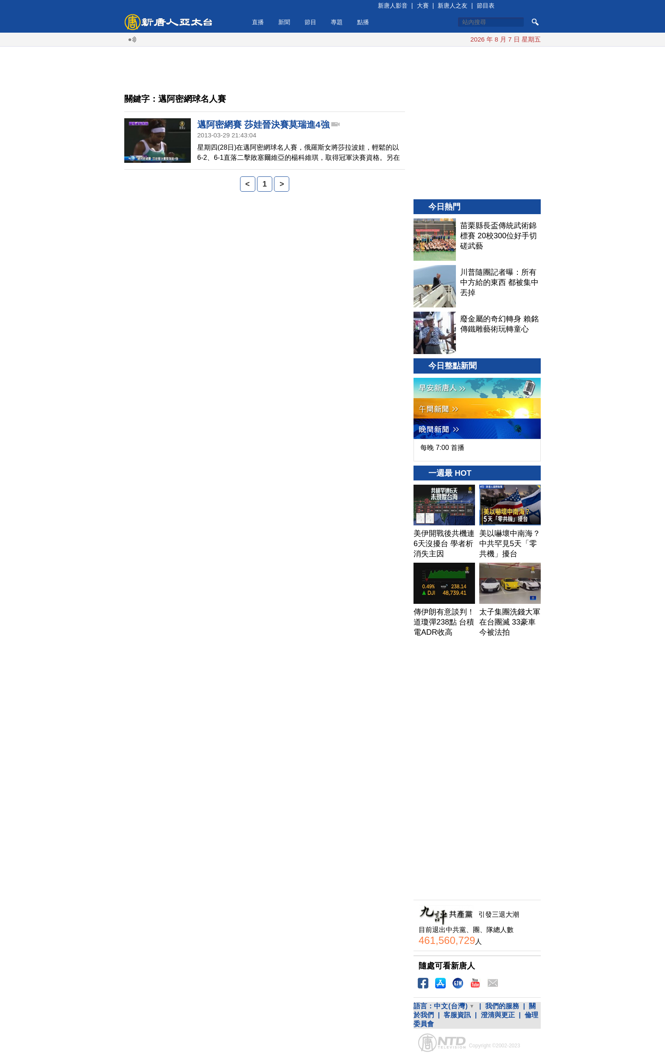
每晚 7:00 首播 (442, 447)
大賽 (423, 5)
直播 (258, 22)
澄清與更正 (498, 1015)
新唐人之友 (452, 5)
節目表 (486, 5)
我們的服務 (502, 1006)
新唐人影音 (393, 5)
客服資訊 (457, 1015)
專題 (337, 22)
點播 (363, 22)
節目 (310, 22)
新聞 (284, 22)
